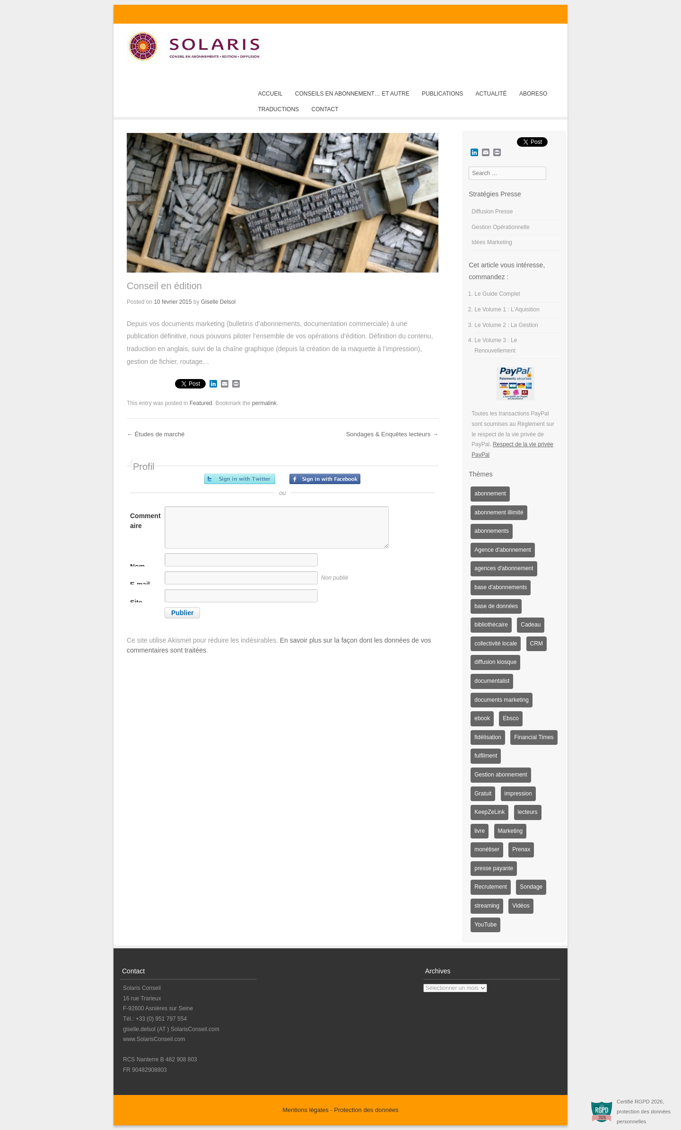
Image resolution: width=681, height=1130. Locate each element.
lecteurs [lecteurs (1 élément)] (528, 812)
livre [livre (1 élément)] (479, 831)
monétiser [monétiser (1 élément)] (486, 849)
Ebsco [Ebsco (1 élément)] (510, 718)
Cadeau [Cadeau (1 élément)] (531, 624)
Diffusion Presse (492, 211)
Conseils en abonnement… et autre (352, 93)
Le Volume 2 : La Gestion (506, 325)
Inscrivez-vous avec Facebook (324, 479)
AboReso (533, 93)
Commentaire (145, 521)
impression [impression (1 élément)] (518, 793)
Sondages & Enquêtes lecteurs (392, 434)
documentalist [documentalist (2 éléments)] (491, 681)
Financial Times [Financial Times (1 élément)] (533, 737)
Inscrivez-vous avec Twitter (239, 479)
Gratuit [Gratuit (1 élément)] (482, 793)
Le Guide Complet (497, 294)
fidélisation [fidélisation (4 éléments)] (487, 737)
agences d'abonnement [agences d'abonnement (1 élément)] (503, 568)
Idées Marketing (491, 242)
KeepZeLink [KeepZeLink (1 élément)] (489, 812)
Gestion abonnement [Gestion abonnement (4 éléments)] (500, 774)
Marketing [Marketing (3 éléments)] (510, 831)
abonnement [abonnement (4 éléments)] (490, 493)
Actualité (491, 93)
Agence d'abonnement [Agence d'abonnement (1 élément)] (502, 550)
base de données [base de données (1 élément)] (496, 606)
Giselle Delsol (218, 302)
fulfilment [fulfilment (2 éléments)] (485, 755)
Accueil (270, 93)
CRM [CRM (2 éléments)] (536, 643)
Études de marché (155, 434)
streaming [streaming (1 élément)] (486, 905)
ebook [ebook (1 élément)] (482, 718)
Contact (324, 109)
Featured (201, 403)
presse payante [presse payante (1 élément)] (493, 868)
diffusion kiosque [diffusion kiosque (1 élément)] (495, 662)
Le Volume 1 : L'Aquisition (507, 309)
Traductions (278, 109)
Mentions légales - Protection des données (340, 1109)
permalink (264, 403)
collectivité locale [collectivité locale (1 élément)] (495, 643)
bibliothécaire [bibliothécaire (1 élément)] (491, 624)
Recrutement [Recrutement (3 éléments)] (490, 886)
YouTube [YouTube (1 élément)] (485, 924)
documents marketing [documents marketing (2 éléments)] (501, 700)
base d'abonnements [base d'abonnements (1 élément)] (500, 587)
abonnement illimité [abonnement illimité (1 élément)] (498, 512)
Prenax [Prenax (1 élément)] (521, 849)
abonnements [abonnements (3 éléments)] (491, 531)
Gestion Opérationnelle (500, 227)
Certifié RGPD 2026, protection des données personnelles (644, 1111)
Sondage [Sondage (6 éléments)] (531, 886)
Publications (442, 93)
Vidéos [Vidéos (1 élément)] (520, 905)
